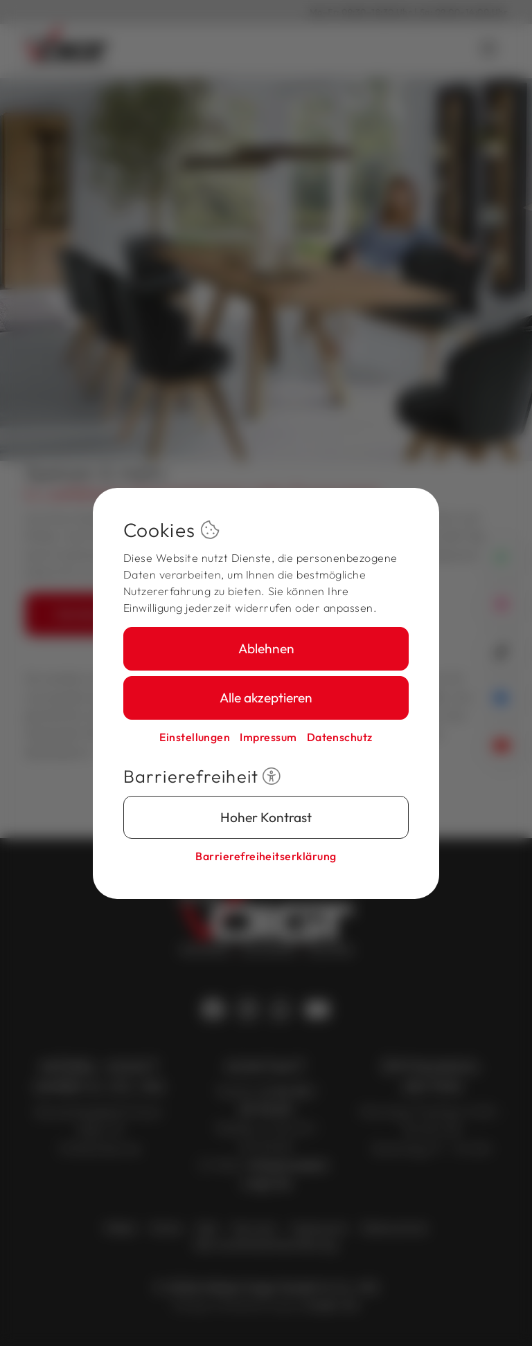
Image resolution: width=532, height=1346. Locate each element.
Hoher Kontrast (266, 817)
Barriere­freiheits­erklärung (265, 856)
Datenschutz (340, 737)
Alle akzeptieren (266, 697)
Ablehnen (266, 648)
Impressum (268, 737)
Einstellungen (194, 737)
